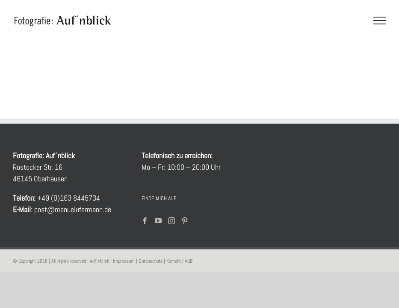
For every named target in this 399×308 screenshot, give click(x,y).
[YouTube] (158, 220)
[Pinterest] (184, 220)
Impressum (124, 261)
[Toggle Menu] (380, 20)
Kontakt (173, 261)
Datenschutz (151, 261)
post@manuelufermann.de (72, 209)
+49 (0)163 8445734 (68, 198)
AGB (188, 261)
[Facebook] (145, 220)
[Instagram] (171, 220)
